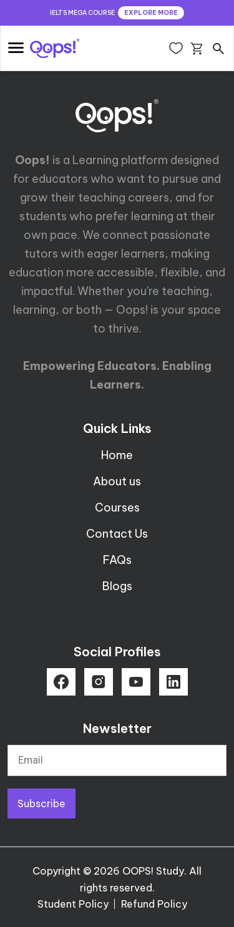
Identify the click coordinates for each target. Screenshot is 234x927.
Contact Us (117, 534)
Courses (117, 507)
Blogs (117, 586)
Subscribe (41, 803)
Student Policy (73, 904)
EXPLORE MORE (151, 13)
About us (117, 481)
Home (117, 455)
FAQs (117, 560)
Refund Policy (154, 904)
